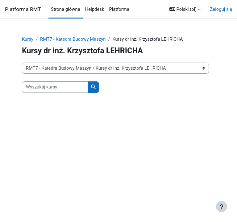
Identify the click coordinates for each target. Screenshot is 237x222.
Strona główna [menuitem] (65, 9)
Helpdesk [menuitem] (94, 9)
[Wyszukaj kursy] (55, 86)
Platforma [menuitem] (119, 9)
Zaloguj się (221, 9)
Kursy (27, 39)
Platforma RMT (23, 9)
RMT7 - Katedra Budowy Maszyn (73, 39)
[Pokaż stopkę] (221, 206)
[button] (185, 9)
